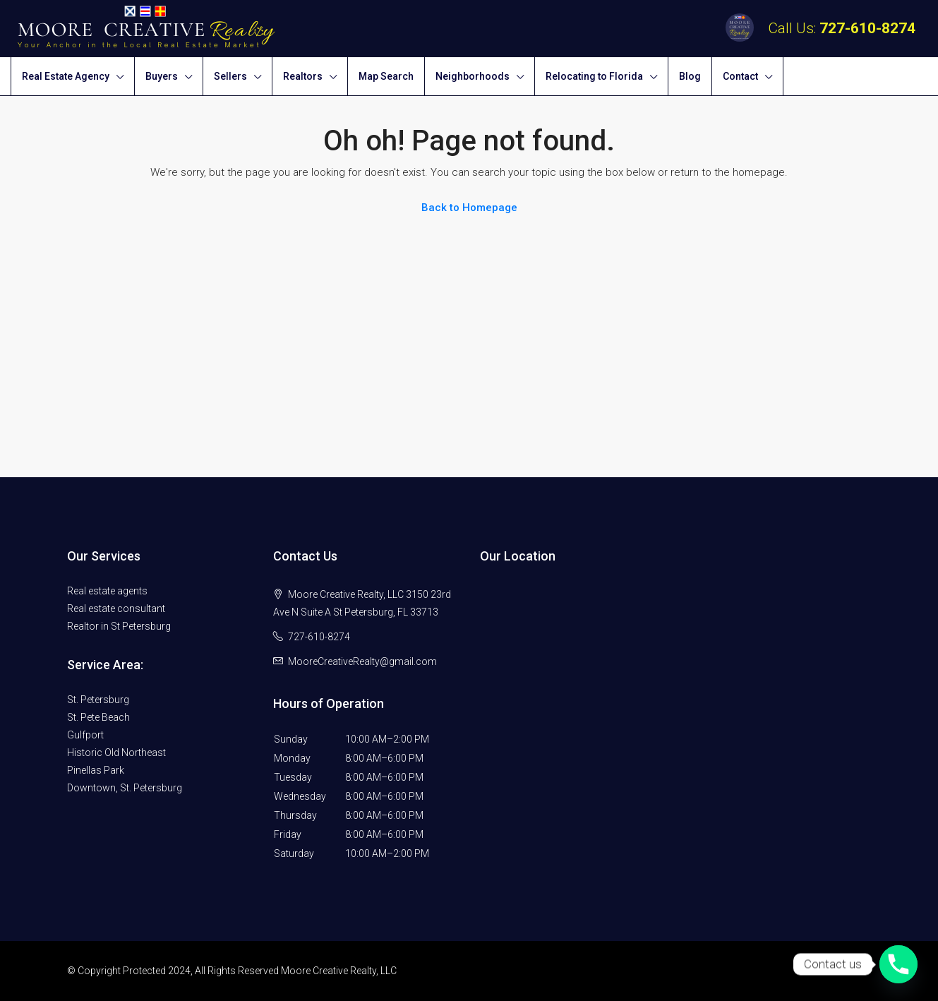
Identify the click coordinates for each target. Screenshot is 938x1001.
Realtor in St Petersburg (119, 626)
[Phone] (898, 964)
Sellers (230, 76)
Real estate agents (107, 591)
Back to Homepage (469, 207)
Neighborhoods (472, 76)
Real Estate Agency (65, 76)
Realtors (303, 76)
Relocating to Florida (594, 76)
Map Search (386, 76)
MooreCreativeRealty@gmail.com (362, 661)
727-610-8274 (867, 28)
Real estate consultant (116, 608)
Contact (740, 76)
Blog (690, 76)
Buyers (161, 76)
